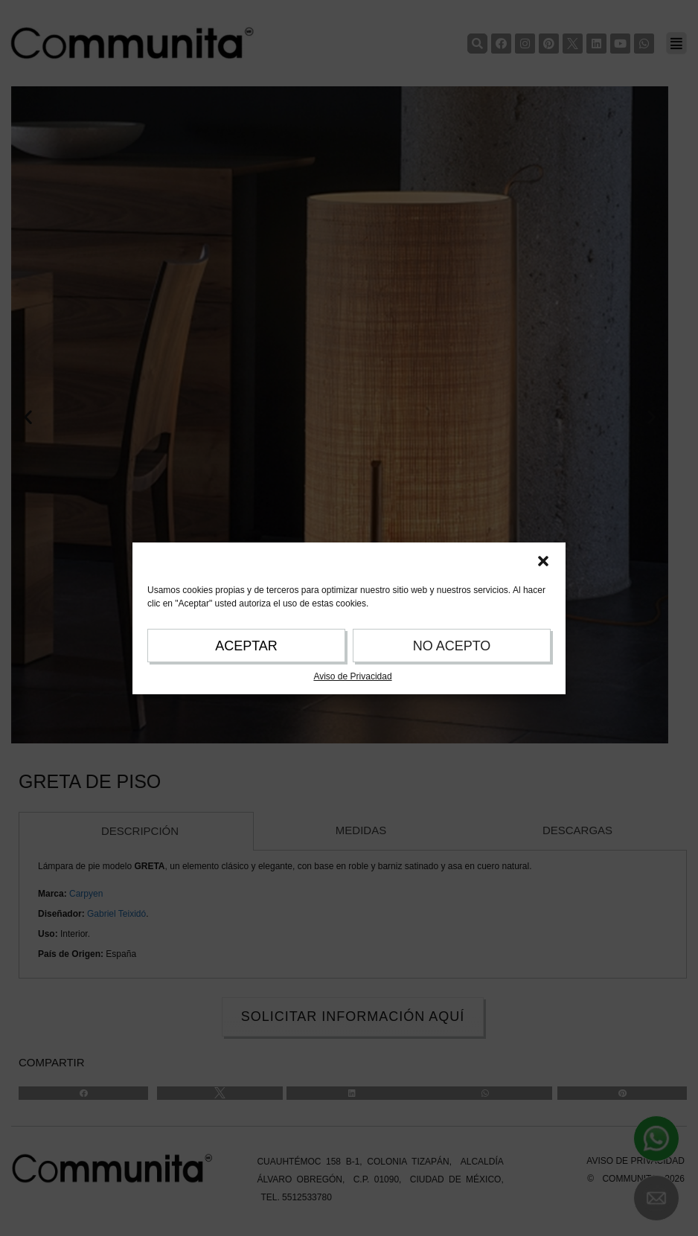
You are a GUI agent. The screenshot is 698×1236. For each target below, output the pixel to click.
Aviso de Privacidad (352, 676)
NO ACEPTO (452, 645)
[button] (543, 561)
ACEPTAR (246, 645)
